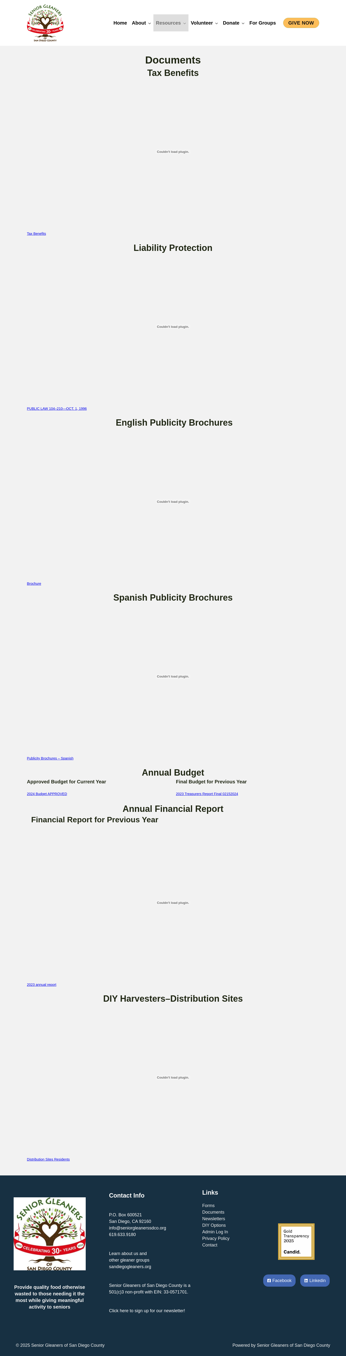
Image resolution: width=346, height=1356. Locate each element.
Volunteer (202, 23)
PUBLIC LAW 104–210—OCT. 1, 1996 (57, 409)
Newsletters (213, 1218)
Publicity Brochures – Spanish (50, 758)
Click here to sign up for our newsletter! (147, 1310)
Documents (213, 1212)
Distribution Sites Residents (48, 1159)
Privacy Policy (216, 1238)
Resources (168, 23)
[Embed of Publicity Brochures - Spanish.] (173, 677)
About (139, 23)
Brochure (34, 584)
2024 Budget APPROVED (47, 794)
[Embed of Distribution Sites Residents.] (173, 1078)
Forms (208, 1205)
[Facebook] (279, 1280)
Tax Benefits (36, 234)
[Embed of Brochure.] (173, 502)
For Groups (262, 23)
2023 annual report (41, 985)
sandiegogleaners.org (130, 1266)
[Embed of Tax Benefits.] (173, 152)
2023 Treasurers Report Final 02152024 (207, 794)
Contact (209, 1245)
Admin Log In (215, 1231)
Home (120, 23)
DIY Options (214, 1225)
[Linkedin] (315, 1280)
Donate (231, 23)
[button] (301, 23)
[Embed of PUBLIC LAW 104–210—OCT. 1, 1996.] (173, 327)
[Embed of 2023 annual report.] (173, 903)
